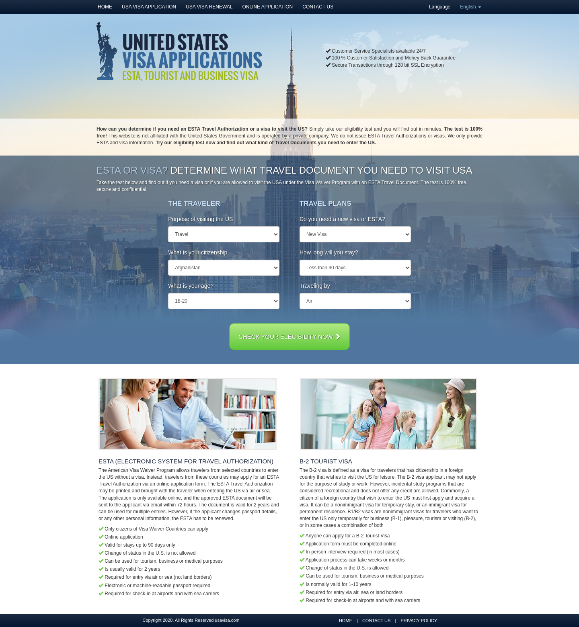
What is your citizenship (197, 252)
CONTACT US (317, 7)
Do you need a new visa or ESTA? (342, 219)
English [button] (470, 7)
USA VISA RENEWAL (209, 7)
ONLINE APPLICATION (267, 7)
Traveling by (315, 286)
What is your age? (191, 286)
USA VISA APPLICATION (149, 7)
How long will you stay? (329, 252)
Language (439, 7)
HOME (105, 7)
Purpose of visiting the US (200, 219)
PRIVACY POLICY (418, 620)
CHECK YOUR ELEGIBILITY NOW (289, 336)
